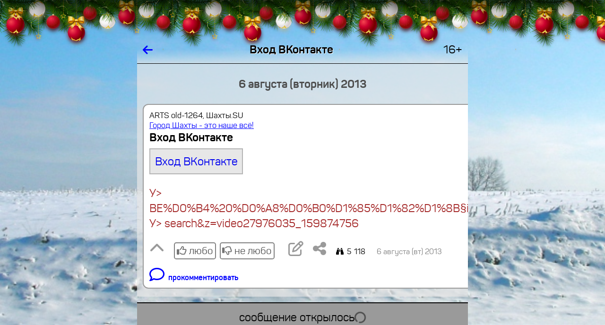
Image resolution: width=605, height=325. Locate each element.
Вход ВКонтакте (196, 161)
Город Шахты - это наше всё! (201, 125)
